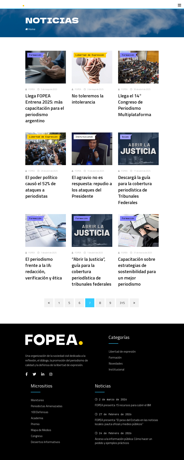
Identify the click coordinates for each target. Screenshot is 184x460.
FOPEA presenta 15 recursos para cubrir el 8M (123, 405)
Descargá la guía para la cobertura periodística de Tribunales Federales (135, 190)
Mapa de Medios (41, 430)
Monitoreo (37, 400)
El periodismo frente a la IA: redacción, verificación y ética (43, 268)
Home (30, 29)
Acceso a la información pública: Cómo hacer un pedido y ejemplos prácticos (123, 441)
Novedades (116, 363)
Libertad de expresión (122, 351)
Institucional (116, 369)
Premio (35, 424)
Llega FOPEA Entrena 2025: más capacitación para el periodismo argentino (44, 108)
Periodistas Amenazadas (46, 406)
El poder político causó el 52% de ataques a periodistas (41, 186)
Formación (115, 357)
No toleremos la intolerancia (87, 98)
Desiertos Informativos (45, 442)
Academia (37, 418)
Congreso (37, 436)
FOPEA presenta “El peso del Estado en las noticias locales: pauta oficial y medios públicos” (126, 422)
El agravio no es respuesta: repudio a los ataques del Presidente (92, 186)
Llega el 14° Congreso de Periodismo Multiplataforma (134, 105)
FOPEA (31, 89)
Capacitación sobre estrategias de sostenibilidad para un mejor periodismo (137, 272)
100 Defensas (39, 412)
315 (122, 302)
